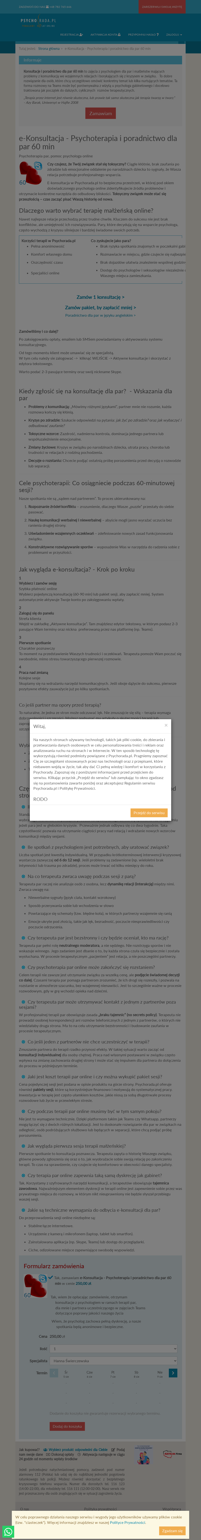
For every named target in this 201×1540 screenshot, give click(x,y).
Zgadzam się (172, 1530)
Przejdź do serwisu (149, 812)
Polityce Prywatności (127, 1522)
